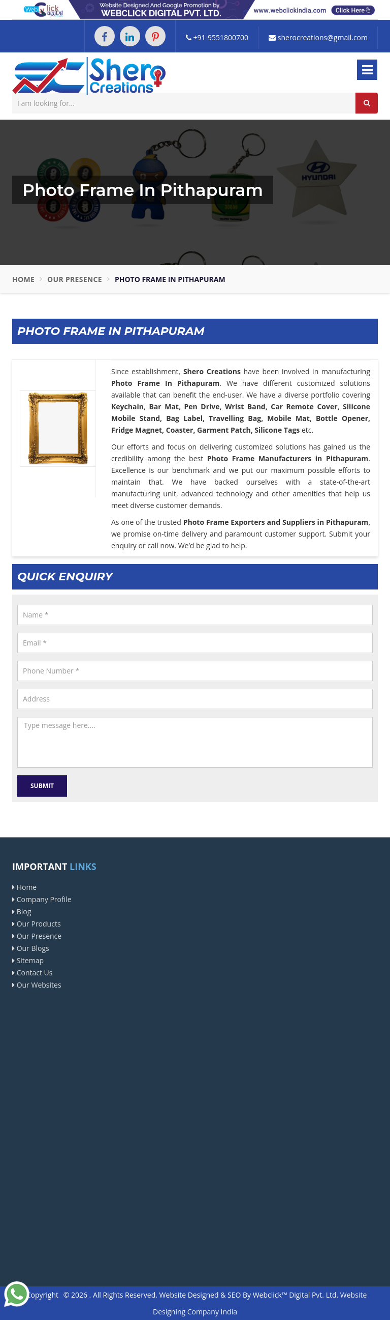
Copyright (42, 1295)
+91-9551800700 (217, 37)
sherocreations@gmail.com (318, 37)
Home (23, 279)
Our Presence (74, 279)
